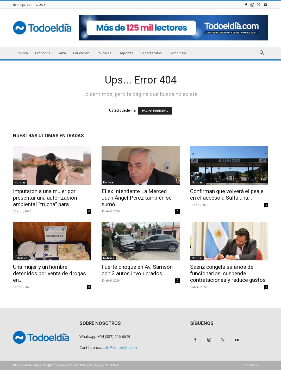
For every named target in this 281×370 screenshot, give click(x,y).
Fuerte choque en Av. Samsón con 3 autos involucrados (137, 270)
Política (22, 53)
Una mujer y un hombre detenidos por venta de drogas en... (49, 273)
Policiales (104, 53)
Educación (81, 53)
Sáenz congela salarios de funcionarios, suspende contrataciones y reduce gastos (228, 273)
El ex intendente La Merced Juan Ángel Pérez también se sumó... (137, 197)
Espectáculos (151, 53)
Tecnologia (177, 53)
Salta (62, 53)
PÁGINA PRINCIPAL (155, 110)
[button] (262, 53)
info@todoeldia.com (120, 347)
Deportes (126, 53)
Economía (43, 53)
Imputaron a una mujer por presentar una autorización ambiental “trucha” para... (45, 197)
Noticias (20, 182)
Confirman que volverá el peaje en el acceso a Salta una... (227, 194)
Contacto (251, 365)
